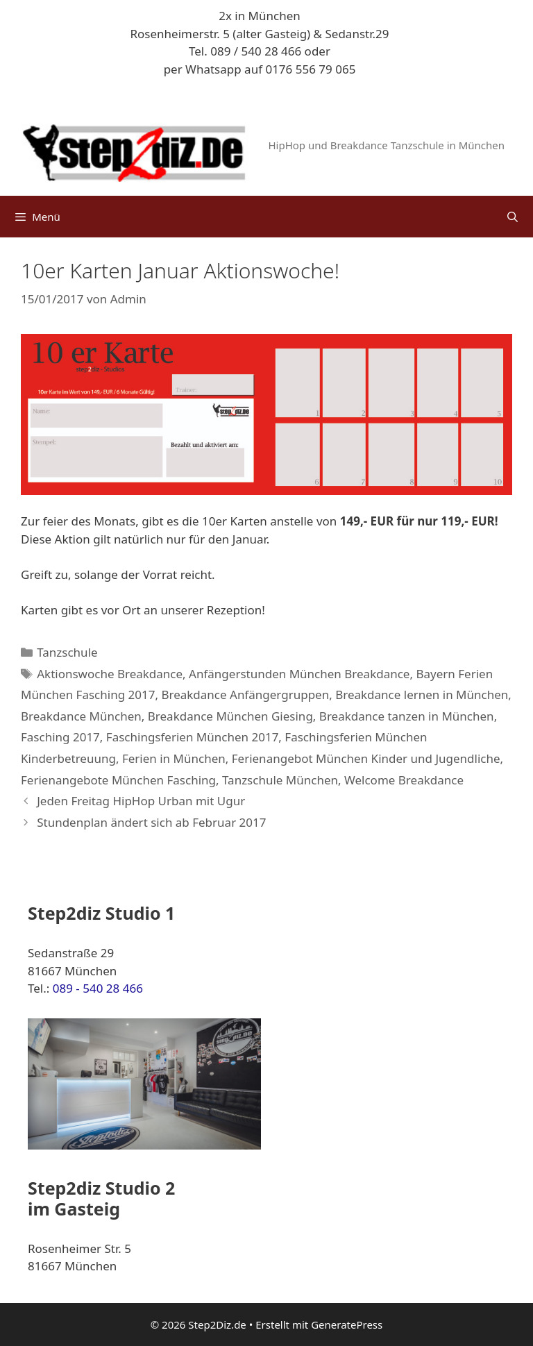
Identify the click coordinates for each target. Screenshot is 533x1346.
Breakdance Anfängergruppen (245, 695)
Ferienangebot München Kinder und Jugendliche (366, 758)
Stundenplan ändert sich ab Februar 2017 (151, 822)
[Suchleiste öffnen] (512, 216)
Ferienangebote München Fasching (118, 780)
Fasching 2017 (60, 737)
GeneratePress (346, 1324)
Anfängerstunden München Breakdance (299, 674)
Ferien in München (174, 758)
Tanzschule (67, 652)
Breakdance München (81, 716)
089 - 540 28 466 (98, 988)
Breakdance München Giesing (230, 716)
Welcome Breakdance (404, 780)
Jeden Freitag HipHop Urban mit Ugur (141, 801)
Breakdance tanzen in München (406, 716)
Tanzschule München (280, 780)
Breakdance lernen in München (421, 695)
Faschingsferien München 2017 (192, 737)
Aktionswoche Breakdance (110, 674)
